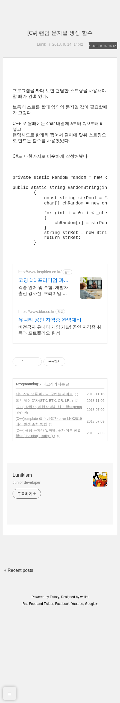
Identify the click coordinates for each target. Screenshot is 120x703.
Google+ (91, 619)
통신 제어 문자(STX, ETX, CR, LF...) (44, 416)
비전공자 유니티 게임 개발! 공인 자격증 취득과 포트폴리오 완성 (59, 345)
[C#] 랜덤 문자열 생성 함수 (60, 33)
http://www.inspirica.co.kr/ (40, 287)
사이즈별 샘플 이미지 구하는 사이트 (44, 409)
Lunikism (22, 490)
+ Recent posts (18, 585)
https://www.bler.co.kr (36, 327)
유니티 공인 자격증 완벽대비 (49, 335)
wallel (84, 612)
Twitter (48, 619)
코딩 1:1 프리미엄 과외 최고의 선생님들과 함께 (43, 296)
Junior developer (26, 498)
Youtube (77, 619)
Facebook (62, 619)
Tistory (54, 612)
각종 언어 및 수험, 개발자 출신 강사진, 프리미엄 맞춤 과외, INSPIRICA (43, 306)
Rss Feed (29, 619)
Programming (27, 399)
